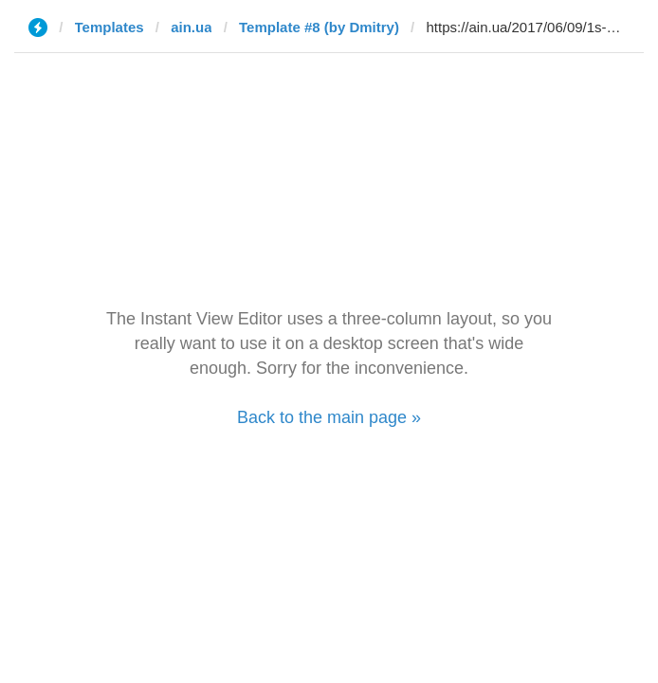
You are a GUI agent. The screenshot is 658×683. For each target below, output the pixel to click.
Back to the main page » (329, 417)
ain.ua (191, 27)
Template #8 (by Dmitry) (319, 27)
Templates (109, 27)
